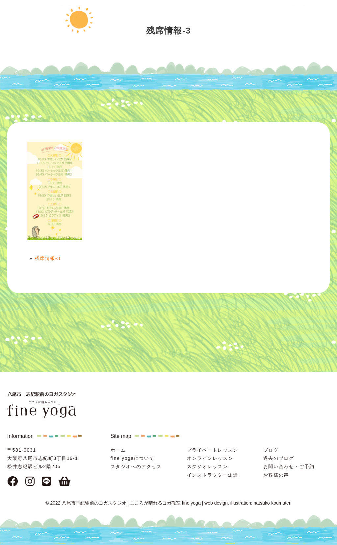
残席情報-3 (48, 258)
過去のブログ (278, 458)
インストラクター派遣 (212, 475)
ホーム (118, 450)
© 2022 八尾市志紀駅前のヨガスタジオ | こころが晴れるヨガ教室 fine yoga (122, 503)
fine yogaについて (133, 458)
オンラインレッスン (210, 458)
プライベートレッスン (212, 450)
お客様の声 (276, 475)
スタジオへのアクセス (136, 466)
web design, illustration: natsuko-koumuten (248, 503)
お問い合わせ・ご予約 (289, 466)
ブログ (271, 450)
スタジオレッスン (207, 466)
